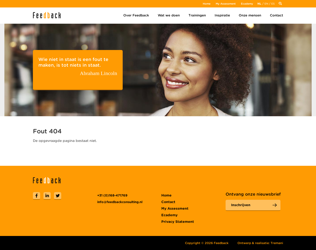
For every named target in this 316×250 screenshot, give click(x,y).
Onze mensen (250, 15)
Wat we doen (169, 15)
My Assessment (226, 3)
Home (206, 3)
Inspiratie (222, 15)
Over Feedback (136, 15)
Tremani (277, 243)
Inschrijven (240, 205)
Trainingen (197, 15)
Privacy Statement (177, 222)
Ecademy (247, 3)
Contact (276, 15)
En (266, 3)
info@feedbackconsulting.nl (119, 202)
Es (273, 3)
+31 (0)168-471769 (112, 195)
